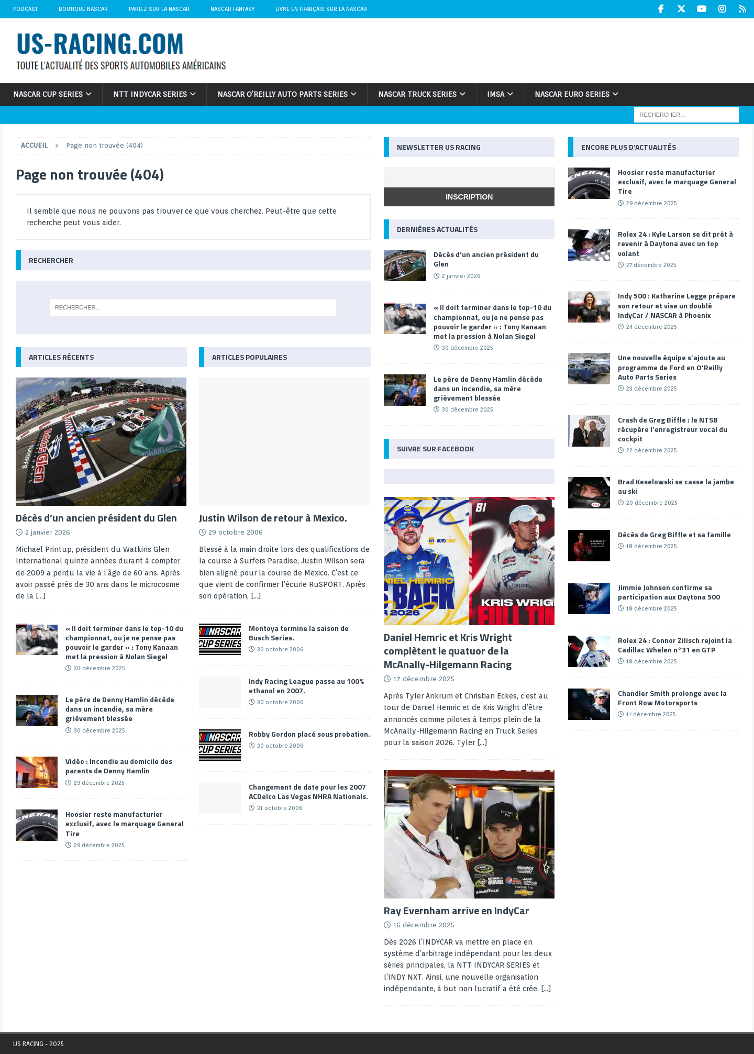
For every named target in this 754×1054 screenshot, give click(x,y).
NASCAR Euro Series (572, 94)
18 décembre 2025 (651, 546)
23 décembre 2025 (651, 388)
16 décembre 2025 (423, 925)
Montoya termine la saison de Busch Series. (299, 633)
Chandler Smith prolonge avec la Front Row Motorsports (672, 697)
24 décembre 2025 (651, 326)
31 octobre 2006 (279, 808)
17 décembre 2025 (423, 679)
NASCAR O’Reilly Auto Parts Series (282, 94)
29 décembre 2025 (99, 782)
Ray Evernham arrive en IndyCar (456, 910)
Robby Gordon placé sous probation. (309, 733)
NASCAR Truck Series (417, 94)
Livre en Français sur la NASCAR (321, 9)
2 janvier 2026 (47, 532)
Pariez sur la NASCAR (159, 9)
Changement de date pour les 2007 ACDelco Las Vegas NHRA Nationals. (308, 791)
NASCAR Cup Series (48, 94)
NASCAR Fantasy (232, 9)
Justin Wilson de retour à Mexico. (273, 517)
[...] (41, 596)
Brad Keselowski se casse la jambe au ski (676, 486)
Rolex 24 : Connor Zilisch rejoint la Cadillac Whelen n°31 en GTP (675, 645)
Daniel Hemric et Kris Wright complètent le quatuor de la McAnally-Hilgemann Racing (448, 650)
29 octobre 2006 (235, 532)
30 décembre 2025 (99, 668)
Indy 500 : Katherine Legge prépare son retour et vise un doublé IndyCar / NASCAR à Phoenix (677, 305)
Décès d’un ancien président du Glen (96, 517)
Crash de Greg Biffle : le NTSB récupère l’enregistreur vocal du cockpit (672, 428)
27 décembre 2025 (651, 265)
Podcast (25, 9)
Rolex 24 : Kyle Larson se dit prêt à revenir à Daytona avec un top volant (675, 243)
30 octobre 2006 (280, 649)
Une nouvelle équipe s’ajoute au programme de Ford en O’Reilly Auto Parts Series (671, 367)
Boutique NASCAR (83, 9)
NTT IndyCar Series (150, 94)
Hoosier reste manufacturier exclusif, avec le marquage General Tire (124, 823)
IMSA (495, 94)
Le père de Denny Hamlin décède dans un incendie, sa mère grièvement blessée (119, 709)
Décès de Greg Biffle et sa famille (674, 534)
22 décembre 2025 (651, 450)
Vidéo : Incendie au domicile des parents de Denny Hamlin (118, 766)
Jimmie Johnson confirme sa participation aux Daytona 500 (669, 592)
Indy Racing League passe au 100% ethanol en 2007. (306, 685)
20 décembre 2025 (652, 502)
